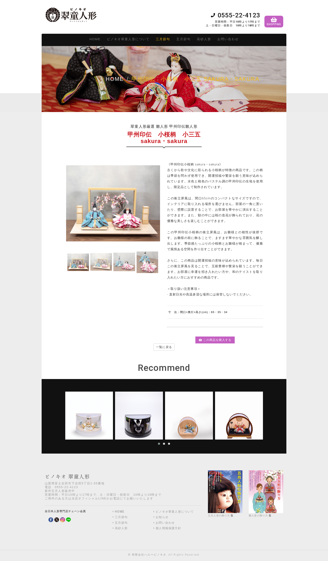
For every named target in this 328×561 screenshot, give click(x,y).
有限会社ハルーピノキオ (149, 554)
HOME (95, 39)
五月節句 (183, 39)
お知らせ (162, 517)
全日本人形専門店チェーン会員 (65, 511)
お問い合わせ (228, 39)
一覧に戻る (164, 347)
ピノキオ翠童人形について (128, 39)
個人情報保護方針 (168, 528)
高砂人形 (204, 39)
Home (115, 79)
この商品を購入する (215, 340)
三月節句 (163, 39)
